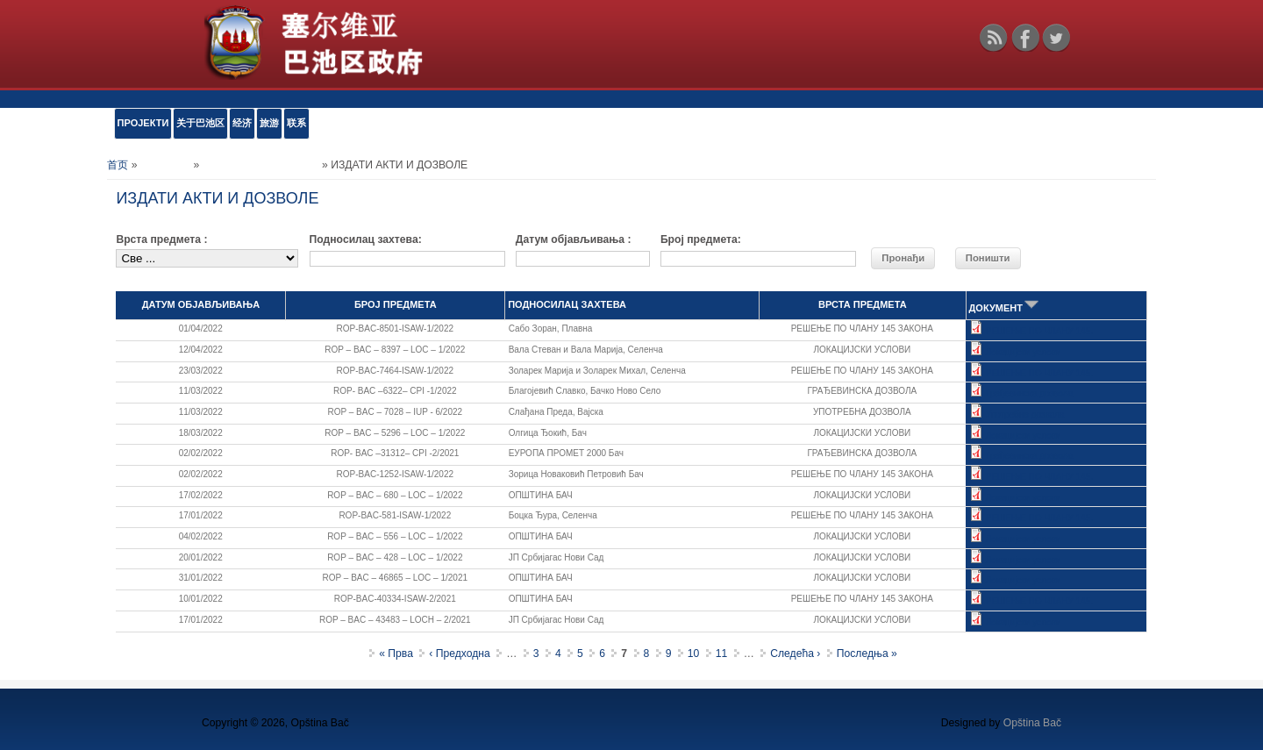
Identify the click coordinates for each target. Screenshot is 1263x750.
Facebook (1025, 38)
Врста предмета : (161, 239)
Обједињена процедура (261, 165)
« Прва (396, 653)
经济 (242, 123)
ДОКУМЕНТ (1004, 308)
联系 (296, 123)
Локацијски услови (1023, 352)
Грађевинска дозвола (1029, 393)
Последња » (867, 653)
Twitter (1056, 38)
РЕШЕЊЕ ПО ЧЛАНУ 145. (1039, 331)
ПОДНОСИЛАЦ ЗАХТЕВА (567, 304)
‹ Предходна (459, 653)
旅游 (269, 123)
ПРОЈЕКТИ (143, 123)
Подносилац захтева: (366, 239)
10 (694, 653)
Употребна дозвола (1025, 414)
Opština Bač (1032, 723)
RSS (994, 38)
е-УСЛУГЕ (165, 165)
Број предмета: (700, 239)
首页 (117, 165)
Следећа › (795, 653)
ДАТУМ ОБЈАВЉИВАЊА (201, 304)
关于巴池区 (200, 123)
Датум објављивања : (574, 239)
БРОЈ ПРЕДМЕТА (395, 304)
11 (722, 653)
